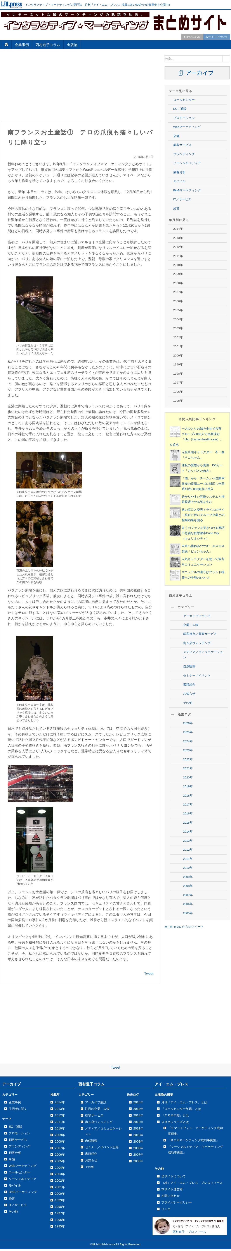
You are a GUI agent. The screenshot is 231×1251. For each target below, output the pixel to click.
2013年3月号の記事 (192, 364)
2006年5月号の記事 (192, 1169)
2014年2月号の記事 (192, 256)
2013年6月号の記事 (192, 337)
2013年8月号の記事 (192, 319)
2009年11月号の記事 (193, 762)
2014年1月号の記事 (192, 265)
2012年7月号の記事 (192, 445)
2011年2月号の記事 (192, 608)
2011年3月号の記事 (192, 599)
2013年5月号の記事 (192, 346)
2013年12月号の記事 (193, 283)
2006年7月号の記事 (192, 1151)
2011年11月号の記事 (193, 527)
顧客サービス (182, 145)
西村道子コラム (48, 45)
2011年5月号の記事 (192, 581)
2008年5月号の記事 (192, 934)
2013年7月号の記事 (192, 328)
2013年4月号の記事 (192, 355)
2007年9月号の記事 (192, 1016)
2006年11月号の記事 (193, 1115)
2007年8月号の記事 (192, 1025)
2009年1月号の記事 (192, 853)
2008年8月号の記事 (192, 907)
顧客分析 (179, 172)
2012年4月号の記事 (192, 473)
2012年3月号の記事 (192, 482)
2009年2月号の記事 (192, 844)
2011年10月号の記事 (193, 536)
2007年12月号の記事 (193, 988)
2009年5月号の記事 (192, 817)
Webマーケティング (187, 127)
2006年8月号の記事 (192, 1142)
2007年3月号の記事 (192, 1070)
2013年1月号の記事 (192, 382)
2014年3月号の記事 (192, 246)
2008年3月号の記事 (192, 952)
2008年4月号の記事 (192, 943)
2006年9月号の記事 (192, 1133)
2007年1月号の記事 (192, 1088)
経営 (176, 208)
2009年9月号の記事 (192, 780)
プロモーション (184, 118)
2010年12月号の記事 (193, 635)
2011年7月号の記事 (192, 563)
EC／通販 (180, 108)
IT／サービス (182, 199)
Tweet (149, 912)
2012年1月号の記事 (192, 500)
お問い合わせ (192, 37)
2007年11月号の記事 (193, 997)
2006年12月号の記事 (193, 1106)
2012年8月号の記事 (192, 437)
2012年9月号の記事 (192, 427)
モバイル (179, 181)
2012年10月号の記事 (193, 418)
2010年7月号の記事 (192, 681)
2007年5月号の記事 (192, 1052)
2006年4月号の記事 (192, 1178)
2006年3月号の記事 (192, 1187)
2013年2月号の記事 (192, 373)
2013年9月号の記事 (192, 310)
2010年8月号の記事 (192, 672)
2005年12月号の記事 (193, 1224)
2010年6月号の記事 (192, 690)
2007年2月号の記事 (192, 1079)
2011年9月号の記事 (192, 545)
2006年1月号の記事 (192, 1206)
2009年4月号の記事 (192, 826)
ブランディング (184, 154)
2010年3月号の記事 (192, 717)
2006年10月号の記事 (193, 1124)
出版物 (72, 45)
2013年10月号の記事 (193, 301)
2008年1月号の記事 (192, 970)
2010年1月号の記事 (192, 735)
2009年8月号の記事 (192, 789)
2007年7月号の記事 (192, 1034)
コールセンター (184, 99)
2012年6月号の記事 (192, 455)
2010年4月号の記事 (192, 708)
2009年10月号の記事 (193, 771)
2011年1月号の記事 (192, 617)
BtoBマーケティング (187, 190)
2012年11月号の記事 (193, 409)
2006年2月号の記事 (192, 1196)
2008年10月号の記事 (193, 889)
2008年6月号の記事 (192, 925)
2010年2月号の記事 (192, 726)
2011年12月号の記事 (193, 518)
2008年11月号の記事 (193, 880)
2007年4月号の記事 (192, 1061)
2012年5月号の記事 (192, 464)
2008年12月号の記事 (193, 871)
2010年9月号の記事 (192, 663)
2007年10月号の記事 (193, 1006)
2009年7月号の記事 (192, 798)
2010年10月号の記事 (193, 654)
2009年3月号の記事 (192, 835)
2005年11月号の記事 (193, 1233)
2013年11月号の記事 (193, 292)
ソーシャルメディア (187, 163)
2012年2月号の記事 (192, 491)
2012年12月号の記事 (193, 400)
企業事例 (22, 45)
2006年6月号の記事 (192, 1160)
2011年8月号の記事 (192, 554)
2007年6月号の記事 (192, 1043)
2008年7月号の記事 (192, 916)
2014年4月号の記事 (192, 238)
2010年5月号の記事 (192, 699)
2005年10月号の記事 (193, 1242)
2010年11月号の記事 (193, 645)
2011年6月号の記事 (192, 572)
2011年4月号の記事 (192, 590)
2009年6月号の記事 (192, 807)
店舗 (176, 136)
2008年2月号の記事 (192, 961)
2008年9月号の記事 (192, 898)
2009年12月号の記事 (193, 753)
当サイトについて (216, 37)
